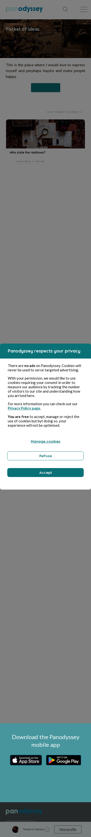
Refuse (45, 456)
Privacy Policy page (24, 408)
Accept (45, 472)
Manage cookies (45, 441)
